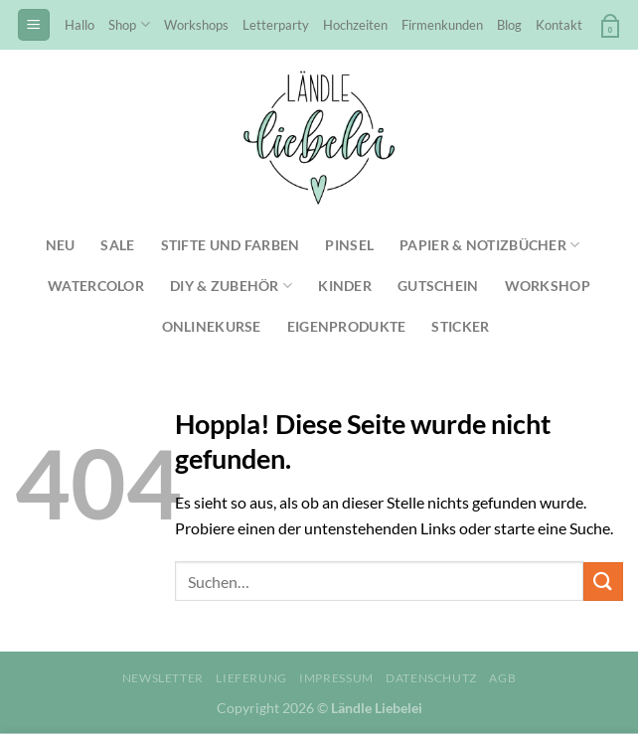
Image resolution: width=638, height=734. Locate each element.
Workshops (196, 25)
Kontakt (559, 25)
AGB (502, 677)
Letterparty (275, 25)
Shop (128, 24)
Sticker (460, 326)
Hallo (79, 25)
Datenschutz (431, 677)
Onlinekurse (211, 326)
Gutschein (438, 285)
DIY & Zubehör (231, 285)
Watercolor (96, 285)
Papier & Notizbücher (489, 244)
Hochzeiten (355, 25)
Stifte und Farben (230, 244)
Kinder (345, 285)
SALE (117, 244)
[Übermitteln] (603, 581)
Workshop (547, 285)
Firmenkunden (442, 25)
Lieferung (251, 677)
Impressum (336, 677)
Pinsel (349, 244)
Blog (509, 25)
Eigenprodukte (346, 326)
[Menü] (34, 25)
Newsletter (163, 677)
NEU (61, 244)
